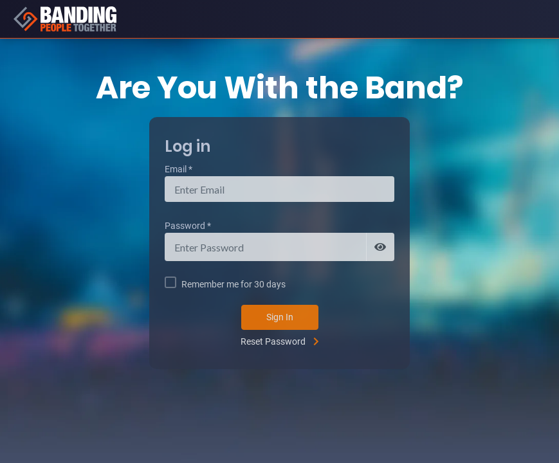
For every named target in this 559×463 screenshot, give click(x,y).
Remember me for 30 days (233, 284)
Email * (178, 169)
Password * (188, 226)
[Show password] (380, 247)
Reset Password (273, 341)
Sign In (279, 317)
